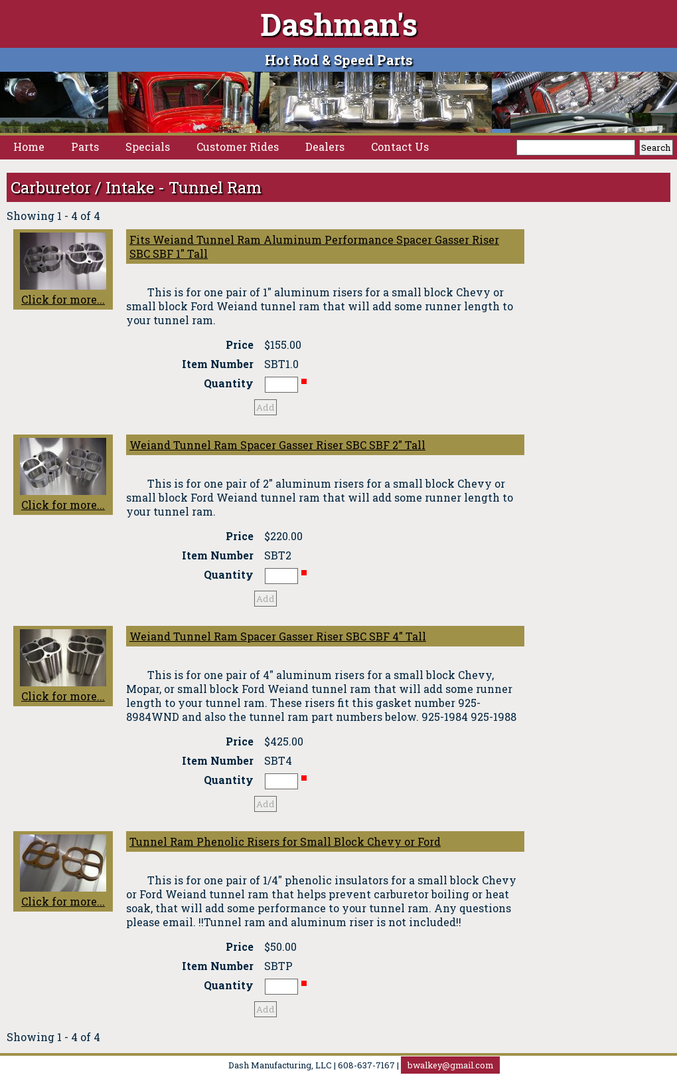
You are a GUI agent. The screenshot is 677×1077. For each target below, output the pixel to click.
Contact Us (400, 146)
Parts (85, 146)
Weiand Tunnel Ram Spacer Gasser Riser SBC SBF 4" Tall (277, 636)
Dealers (324, 146)
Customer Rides (237, 146)
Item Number (218, 364)
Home (28, 146)
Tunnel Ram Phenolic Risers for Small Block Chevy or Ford (285, 841)
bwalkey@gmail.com (450, 1065)
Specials (147, 146)
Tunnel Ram (215, 187)
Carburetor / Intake (82, 187)
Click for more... (63, 269)
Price (240, 344)
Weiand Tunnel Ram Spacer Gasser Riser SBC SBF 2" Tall (277, 445)
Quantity (229, 383)
